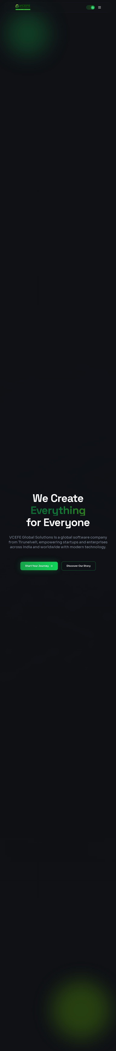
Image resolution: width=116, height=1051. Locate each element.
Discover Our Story (79, 565)
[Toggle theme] (90, 7)
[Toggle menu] (100, 7)
